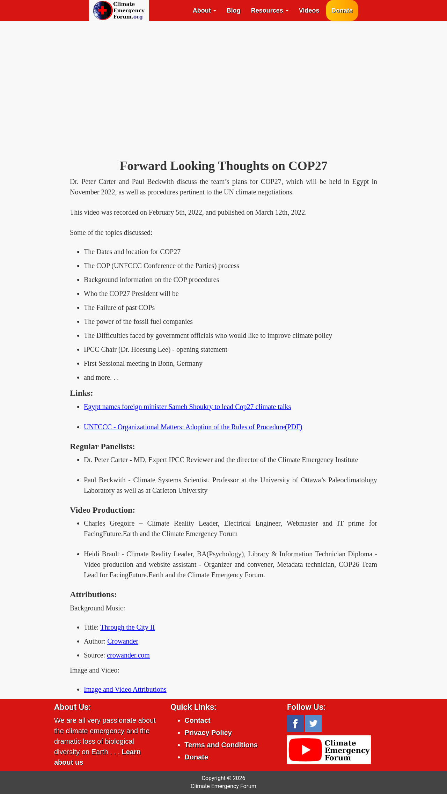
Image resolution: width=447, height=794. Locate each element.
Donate (342, 10)
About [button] (204, 10)
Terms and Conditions (221, 745)
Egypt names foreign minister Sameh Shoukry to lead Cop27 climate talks (187, 406)
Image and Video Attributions (125, 689)
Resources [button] (269, 10)
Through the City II (127, 627)
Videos (309, 10)
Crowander (122, 641)
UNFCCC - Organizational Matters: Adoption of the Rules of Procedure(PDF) (193, 427)
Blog (234, 10)
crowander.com (128, 655)
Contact (197, 720)
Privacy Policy (208, 732)
